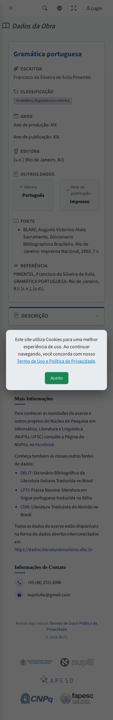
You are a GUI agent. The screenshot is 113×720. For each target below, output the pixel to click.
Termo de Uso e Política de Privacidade (56, 361)
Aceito (57, 378)
